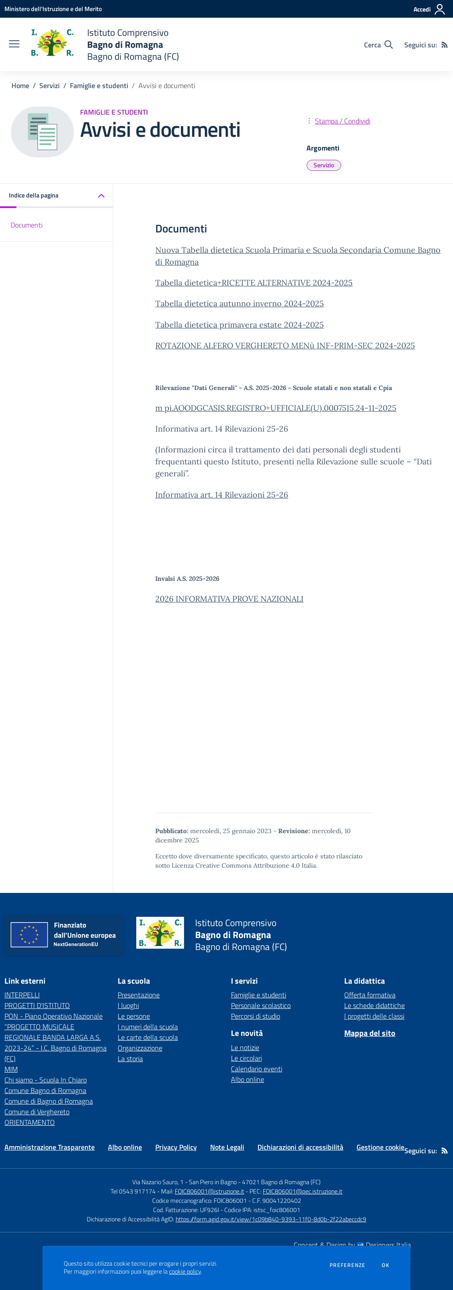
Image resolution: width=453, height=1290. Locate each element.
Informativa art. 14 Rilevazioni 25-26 (221, 495)
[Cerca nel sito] (378, 44)
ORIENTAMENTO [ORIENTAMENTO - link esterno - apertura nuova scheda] (29, 1122)
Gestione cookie (380, 1147)
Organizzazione (140, 1048)
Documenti (26, 225)
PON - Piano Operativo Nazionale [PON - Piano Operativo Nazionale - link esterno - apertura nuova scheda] (53, 1016)
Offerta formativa (369, 994)
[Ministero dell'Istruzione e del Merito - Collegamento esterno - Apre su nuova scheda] (53, 8)
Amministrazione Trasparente (49, 1147)
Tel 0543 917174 (133, 1191)
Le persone (134, 1016)
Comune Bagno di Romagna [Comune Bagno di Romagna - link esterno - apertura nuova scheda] (45, 1090)
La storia (130, 1058)
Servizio (324, 165)
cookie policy (185, 1271)
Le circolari (246, 1058)
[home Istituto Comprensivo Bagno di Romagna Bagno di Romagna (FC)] (103, 44)
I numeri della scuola (148, 1026)
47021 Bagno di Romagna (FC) (281, 1181)
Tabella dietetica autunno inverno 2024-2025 (239, 303)
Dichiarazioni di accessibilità (300, 1147)
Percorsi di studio (255, 1016)
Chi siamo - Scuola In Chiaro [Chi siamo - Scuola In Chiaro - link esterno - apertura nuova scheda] (45, 1079)
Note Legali (227, 1147)
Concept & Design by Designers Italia (352, 1245)
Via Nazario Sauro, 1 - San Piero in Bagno (184, 1181)
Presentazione (139, 994)
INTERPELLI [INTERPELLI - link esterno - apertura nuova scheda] (22, 994)
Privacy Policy (176, 1147)
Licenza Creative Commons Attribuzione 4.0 (236, 865)
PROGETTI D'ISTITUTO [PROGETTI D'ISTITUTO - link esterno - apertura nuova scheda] (37, 1005)
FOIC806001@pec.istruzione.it (302, 1191)
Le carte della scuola (148, 1037)
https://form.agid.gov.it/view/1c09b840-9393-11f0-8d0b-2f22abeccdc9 (271, 1219)
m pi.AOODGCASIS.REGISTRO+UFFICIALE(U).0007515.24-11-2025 (275, 408)
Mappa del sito (369, 1033)
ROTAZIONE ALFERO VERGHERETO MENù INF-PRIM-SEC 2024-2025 (285, 345)
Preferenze (347, 1265)
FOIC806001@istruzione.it (209, 1191)
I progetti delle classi (374, 1016)
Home (20, 85)
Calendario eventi (256, 1068)
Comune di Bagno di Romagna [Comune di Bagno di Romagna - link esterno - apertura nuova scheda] (48, 1101)
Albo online (247, 1079)
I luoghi (128, 1005)
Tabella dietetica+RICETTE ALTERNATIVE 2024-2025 (254, 283)
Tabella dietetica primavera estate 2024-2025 (239, 325)
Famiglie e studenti (99, 85)
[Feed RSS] (445, 45)
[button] (56, 196)
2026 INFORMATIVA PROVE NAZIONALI (229, 599)
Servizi (49, 85)
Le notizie (245, 1047)
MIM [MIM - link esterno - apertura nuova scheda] (11, 1069)
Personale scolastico (261, 1005)
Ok (386, 1265)
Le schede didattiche (374, 1005)
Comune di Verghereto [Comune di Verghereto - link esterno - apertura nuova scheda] (36, 1111)
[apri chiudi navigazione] (14, 44)
